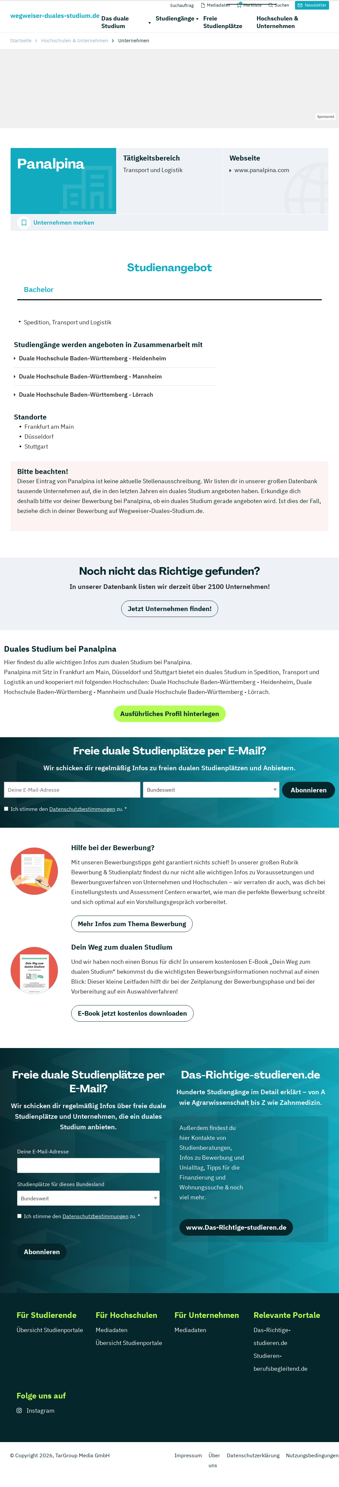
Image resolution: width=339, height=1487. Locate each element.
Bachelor (39, 289)
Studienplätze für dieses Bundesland (88, 1193)
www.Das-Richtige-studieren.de (236, 1227)
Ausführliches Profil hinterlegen (169, 713)
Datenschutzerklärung (253, 1455)
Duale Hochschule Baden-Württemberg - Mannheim (90, 376)
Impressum (188, 1455)
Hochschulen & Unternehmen (277, 22)
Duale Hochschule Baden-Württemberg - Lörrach (86, 394)
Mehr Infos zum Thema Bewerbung (132, 923)
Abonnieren (309, 789)
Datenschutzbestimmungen (82, 809)
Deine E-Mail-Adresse (88, 1160)
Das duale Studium (115, 22)
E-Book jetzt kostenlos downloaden (132, 1013)
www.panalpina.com (261, 170)
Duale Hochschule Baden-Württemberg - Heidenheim (92, 358)
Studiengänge (175, 18)
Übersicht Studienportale (50, 1330)
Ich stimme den (65, 809)
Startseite (20, 40)
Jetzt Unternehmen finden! (170, 608)
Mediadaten (111, 1330)
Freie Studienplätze (222, 22)
